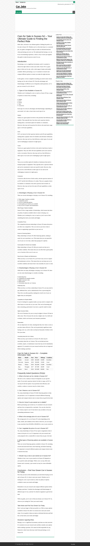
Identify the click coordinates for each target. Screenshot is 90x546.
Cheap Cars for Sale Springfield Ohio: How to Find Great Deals (63, 71)
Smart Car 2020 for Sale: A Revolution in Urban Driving (63, 54)
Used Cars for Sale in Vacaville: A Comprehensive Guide (64, 92)
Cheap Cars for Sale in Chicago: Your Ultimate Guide (63, 100)
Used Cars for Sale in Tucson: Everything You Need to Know (63, 86)
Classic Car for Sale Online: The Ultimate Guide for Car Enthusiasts (64, 37)
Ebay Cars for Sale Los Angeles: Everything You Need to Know (63, 65)
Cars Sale (18, 12)
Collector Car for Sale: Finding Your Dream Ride (63, 43)
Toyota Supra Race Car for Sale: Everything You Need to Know (63, 48)
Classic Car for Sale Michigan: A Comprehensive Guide (64, 68)
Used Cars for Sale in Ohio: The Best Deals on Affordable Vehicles (64, 112)
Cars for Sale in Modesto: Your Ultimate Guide (63, 98)
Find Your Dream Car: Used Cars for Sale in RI (64, 114)
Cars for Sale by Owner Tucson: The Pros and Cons (63, 46)
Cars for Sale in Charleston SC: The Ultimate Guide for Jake (64, 117)
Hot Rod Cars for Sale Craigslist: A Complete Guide (64, 62)
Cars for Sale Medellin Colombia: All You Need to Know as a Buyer (64, 74)
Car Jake (21, 6)
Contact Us (22, 2)
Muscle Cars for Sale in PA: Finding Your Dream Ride (62, 123)
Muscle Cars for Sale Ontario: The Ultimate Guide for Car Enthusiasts (64, 60)
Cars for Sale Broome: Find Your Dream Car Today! (64, 76)
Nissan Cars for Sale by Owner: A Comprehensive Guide (64, 57)
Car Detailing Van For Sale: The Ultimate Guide (63, 40)
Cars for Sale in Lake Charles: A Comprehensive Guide (63, 120)
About (17, 2)
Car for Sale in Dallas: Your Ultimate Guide (62, 89)
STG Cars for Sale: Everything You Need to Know (64, 51)
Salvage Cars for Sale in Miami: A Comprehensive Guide (64, 109)
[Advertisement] (45, 22)
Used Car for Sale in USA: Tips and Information (64, 95)
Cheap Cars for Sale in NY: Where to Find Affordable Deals (64, 103)
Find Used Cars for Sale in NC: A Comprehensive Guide (64, 106)
